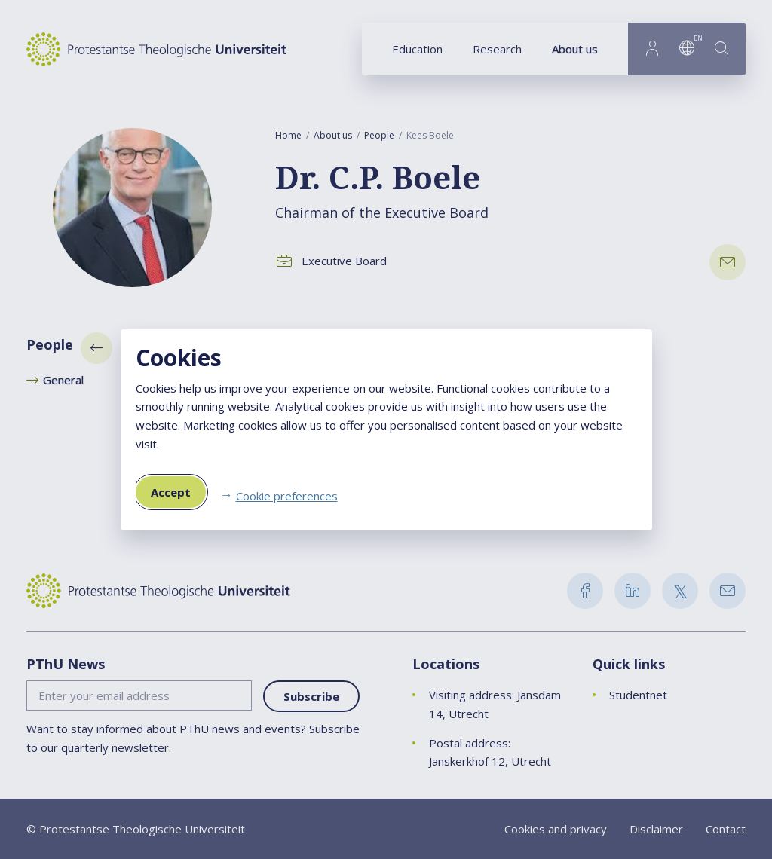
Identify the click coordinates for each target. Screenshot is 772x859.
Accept (171, 492)
